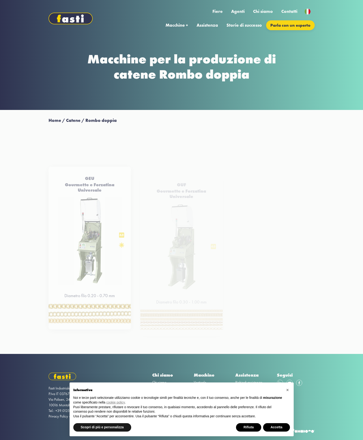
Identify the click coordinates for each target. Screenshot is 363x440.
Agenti (238, 11)
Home (55, 120)
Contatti (289, 11)
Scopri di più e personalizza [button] (102, 427)
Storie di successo (244, 25)
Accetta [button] (276, 427)
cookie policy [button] (115, 402)
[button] (287, 390)
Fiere (217, 11)
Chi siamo (263, 11)
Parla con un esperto (290, 25)
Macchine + (177, 25)
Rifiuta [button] (248, 427)
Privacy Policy (58, 416)
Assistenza (207, 25)
